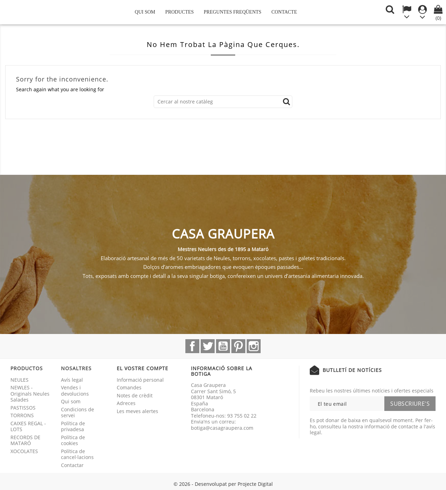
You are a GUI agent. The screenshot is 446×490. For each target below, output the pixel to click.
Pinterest (238, 346)
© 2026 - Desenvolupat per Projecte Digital (223, 484)
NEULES (19, 379)
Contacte (284, 12)
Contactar (72, 465)
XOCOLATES (24, 451)
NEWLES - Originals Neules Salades (29, 393)
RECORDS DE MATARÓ (25, 440)
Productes (179, 12)
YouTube (223, 346)
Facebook (192, 346)
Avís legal (72, 379)
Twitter (208, 346)
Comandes (129, 387)
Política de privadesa (73, 426)
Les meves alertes (137, 411)
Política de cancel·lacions (77, 454)
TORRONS (22, 415)
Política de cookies (73, 440)
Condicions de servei (77, 412)
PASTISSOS (23, 407)
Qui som (145, 12)
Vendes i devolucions (75, 390)
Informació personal (140, 379)
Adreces (126, 403)
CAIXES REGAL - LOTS (28, 426)
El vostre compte (142, 368)
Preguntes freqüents (232, 12)
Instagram (254, 346)
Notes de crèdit (135, 395)
